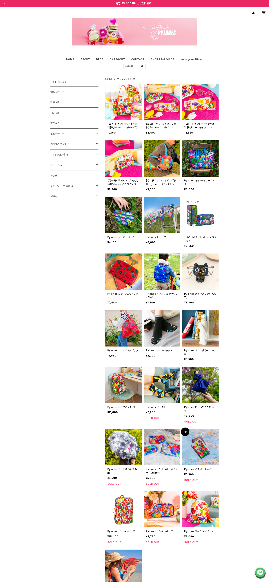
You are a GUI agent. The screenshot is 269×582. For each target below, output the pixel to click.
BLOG (100, 59)
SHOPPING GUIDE (162, 59)
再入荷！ (54, 112)
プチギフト (56, 123)
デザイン (55, 196)
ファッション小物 (59, 154)
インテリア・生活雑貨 (61, 186)
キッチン (54, 175)
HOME (70, 59)
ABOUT (85, 59)
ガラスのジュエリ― (60, 144)
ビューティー (57, 133)
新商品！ (54, 102)
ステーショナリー (59, 165)
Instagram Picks (191, 59)
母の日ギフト (57, 91)
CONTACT (138, 59)
